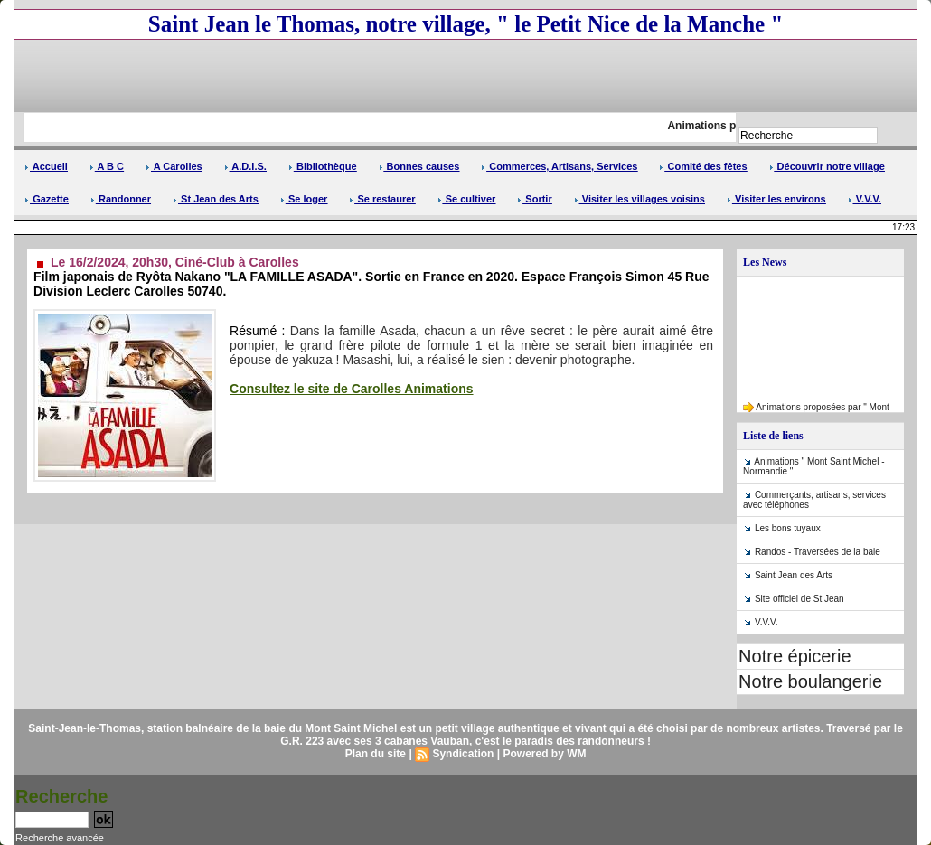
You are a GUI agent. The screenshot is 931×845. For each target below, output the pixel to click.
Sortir (534, 198)
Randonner (120, 198)
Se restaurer (382, 198)
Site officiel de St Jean (799, 599)
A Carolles (174, 166)
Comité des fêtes (703, 166)
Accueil (46, 166)
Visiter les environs (776, 198)
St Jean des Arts (216, 198)
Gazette (46, 198)
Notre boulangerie (810, 681)
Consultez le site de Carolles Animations (351, 388)
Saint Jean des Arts (793, 575)
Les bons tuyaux (788, 528)
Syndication (463, 753)
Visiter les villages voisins (639, 198)
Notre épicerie (794, 656)
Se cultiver (466, 198)
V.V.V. (864, 198)
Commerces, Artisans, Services (559, 166)
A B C (106, 166)
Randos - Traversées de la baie (817, 552)
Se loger (303, 198)
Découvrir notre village (827, 166)
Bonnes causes (419, 166)
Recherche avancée (59, 837)
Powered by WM (544, 753)
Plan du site (375, 753)
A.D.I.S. (245, 166)
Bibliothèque (322, 166)
